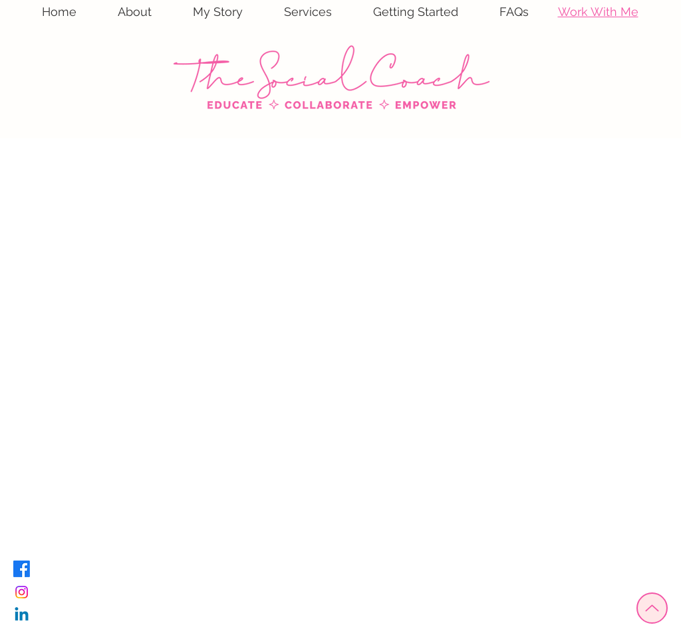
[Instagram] (21, 592)
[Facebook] (21, 569)
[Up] (652, 608)
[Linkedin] (21, 615)
